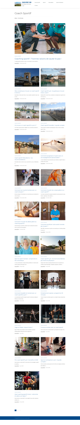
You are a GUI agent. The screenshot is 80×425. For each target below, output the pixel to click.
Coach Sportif (37, 2)
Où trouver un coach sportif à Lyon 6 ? (26, 128)
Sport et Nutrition (59, 2)
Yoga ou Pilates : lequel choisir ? (24, 332)
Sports (44, 2)
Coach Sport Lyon (26, 2)
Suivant (20, 415)
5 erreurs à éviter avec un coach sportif (52, 332)
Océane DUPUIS (17, 101)
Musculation (51, 2)
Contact (36, 5)
